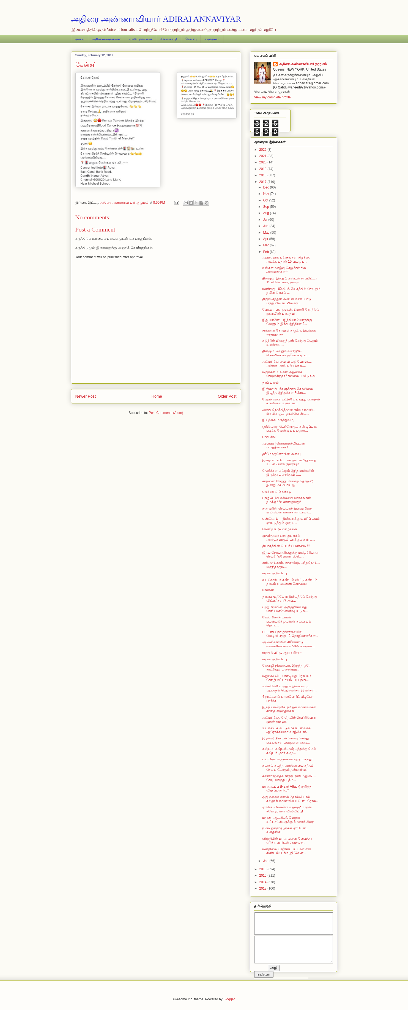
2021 (263, 156)
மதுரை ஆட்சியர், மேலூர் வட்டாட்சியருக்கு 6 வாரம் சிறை (288, 819)
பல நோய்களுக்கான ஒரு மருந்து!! (287, 759)
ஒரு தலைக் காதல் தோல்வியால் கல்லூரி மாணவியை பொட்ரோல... (290, 799)
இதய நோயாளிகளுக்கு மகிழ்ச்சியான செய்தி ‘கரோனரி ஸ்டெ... (290, 554)
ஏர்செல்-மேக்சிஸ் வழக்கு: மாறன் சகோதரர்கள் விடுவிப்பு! (287, 809)
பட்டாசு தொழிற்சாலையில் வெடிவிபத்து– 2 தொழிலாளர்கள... (290, 634)
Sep (266, 207)
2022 (263, 150)
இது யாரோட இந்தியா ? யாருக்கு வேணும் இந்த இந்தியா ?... (287, 322)
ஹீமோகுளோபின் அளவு (281, 454)
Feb (266, 252)
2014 (263, 882)
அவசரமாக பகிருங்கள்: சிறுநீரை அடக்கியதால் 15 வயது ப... (286, 259)
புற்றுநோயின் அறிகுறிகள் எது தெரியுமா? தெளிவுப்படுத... (285, 609)
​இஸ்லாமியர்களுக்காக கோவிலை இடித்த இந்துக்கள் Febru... (287, 391)
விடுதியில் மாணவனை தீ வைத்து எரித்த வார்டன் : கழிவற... (287, 840)
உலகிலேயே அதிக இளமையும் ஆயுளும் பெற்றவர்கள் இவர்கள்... (289, 688)
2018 (263, 175)
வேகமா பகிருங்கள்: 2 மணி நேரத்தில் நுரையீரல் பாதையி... (290, 311)
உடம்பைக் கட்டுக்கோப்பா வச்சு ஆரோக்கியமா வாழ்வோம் (286, 730)
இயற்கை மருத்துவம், (278, 420)
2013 (263, 888)
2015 (263, 875)
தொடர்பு (190, 39)
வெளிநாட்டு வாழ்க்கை (279, 529)
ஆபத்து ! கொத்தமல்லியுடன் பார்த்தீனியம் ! (283, 445)
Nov (266, 194)
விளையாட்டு (168, 39)
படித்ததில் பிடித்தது (276, 491)
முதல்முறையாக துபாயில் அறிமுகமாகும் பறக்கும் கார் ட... (288, 538)
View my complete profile (272, 97)
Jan (266, 861)
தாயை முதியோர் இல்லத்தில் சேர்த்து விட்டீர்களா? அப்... (289, 598)
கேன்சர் (268, 590)
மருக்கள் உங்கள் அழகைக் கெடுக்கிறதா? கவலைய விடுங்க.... (290, 374)
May (266, 233)
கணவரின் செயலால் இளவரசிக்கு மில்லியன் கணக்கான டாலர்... (287, 510)
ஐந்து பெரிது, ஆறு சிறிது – (281, 653)
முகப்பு (79, 39)
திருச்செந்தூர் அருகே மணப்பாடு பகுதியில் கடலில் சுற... (286, 301)
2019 (263, 169)
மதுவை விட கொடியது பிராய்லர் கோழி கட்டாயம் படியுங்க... (286, 678)
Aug (266, 213)
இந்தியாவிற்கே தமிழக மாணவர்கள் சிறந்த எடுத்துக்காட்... (289, 709)
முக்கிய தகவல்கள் (140, 39)
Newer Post (85, 396)
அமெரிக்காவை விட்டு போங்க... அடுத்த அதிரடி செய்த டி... (287, 363)
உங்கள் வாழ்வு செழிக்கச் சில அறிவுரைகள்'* (284, 270)
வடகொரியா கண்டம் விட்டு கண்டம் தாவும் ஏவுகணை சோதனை (289, 582)
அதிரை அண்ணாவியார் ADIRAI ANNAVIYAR (156, 18)
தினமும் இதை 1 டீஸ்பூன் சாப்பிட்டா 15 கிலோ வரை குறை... (289, 280)
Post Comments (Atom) (166, 413)
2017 (263, 182)
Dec (266, 187)
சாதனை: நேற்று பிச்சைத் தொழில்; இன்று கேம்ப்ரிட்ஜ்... (287, 483)
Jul (265, 220)
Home (157, 396)
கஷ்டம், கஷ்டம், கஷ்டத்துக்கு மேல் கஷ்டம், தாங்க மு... (289, 751)
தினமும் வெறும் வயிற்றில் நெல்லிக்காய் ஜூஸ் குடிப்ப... (286, 353)
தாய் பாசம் (270, 382)
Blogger (229, 999)
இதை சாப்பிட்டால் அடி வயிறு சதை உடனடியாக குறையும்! (289, 462)
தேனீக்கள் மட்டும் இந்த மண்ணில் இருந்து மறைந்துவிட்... (288, 472)
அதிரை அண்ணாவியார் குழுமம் (303, 64)
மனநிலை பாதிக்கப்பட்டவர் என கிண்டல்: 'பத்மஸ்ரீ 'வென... (286, 851)
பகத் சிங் (268, 437)
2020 (263, 162)
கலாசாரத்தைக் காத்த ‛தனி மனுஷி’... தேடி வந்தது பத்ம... (289, 778)
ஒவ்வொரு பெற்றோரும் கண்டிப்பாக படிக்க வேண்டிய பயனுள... (289, 428)
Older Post (227, 396)
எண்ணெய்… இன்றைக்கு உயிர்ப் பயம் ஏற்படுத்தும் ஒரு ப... (291, 520)
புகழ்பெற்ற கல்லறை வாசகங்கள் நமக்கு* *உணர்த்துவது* (286, 500)
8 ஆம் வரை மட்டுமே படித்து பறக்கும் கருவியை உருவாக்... (291, 401)
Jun (266, 226)
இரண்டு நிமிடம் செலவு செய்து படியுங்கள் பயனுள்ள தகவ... (286, 740)
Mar (266, 245)
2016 (263, 869)
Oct (266, 200)
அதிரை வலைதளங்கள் (106, 39)
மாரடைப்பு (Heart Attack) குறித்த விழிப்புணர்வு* (286, 788)
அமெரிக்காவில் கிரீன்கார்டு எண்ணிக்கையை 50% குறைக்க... (288, 644)
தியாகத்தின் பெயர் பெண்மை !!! (286, 546)
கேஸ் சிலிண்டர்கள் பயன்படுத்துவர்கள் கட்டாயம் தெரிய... (286, 621)
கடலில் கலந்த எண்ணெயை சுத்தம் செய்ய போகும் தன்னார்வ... (288, 767)
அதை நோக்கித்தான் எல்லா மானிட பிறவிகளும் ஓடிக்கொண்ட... (288, 412)
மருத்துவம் (212, 39)
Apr (266, 239)
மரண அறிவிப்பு (274, 573)
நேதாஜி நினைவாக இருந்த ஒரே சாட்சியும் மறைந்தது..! (286, 667)
